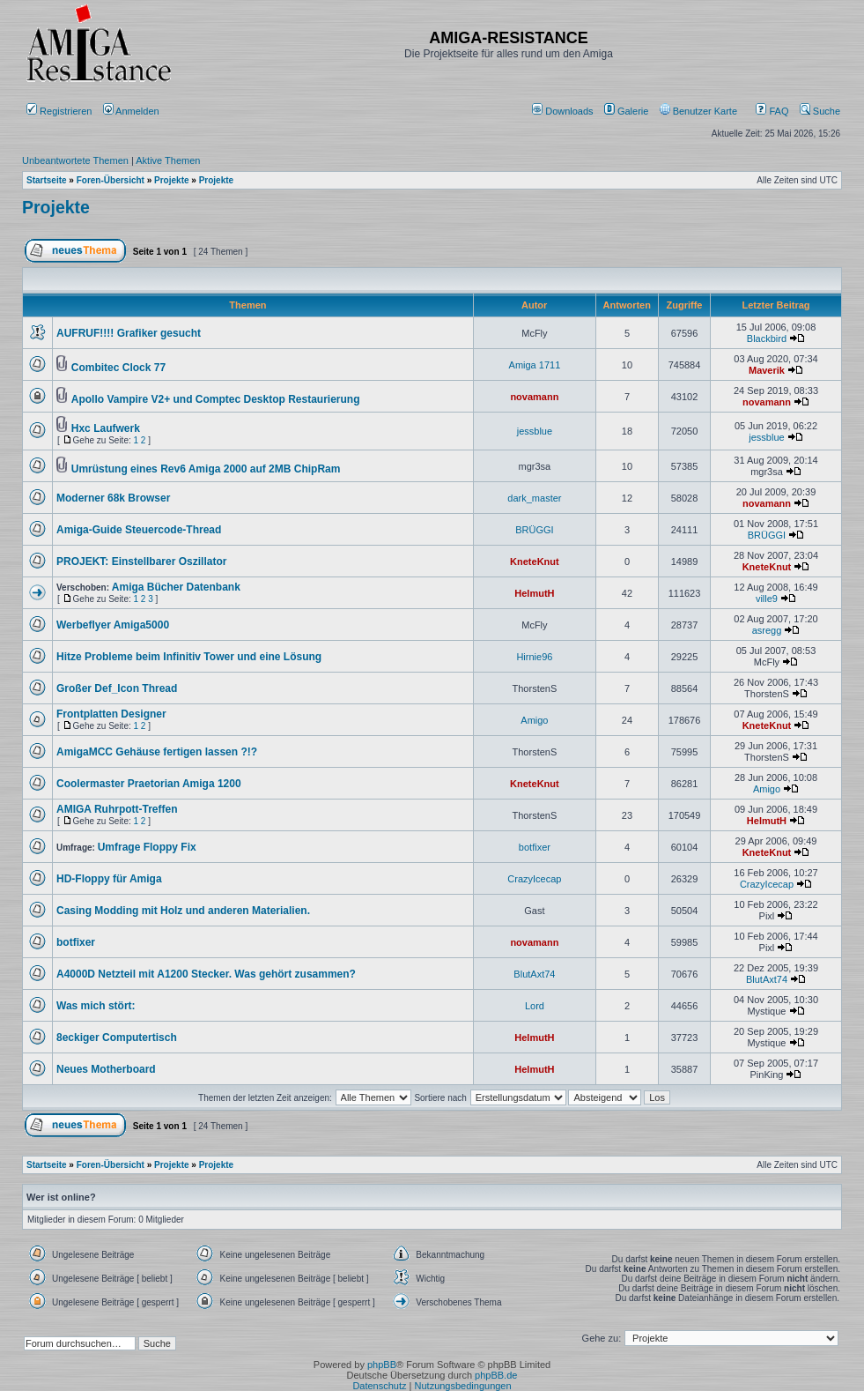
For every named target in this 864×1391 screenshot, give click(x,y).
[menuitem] (564, 111)
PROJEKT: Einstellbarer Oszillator (141, 561)
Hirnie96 (534, 656)
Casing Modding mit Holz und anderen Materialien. (183, 910)
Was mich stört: (96, 1006)
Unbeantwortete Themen (75, 160)
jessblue (534, 431)
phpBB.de (496, 1375)
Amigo (534, 720)
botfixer (534, 847)
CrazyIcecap (534, 879)
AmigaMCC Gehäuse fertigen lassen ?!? (156, 752)
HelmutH (534, 593)
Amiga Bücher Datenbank (176, 587)
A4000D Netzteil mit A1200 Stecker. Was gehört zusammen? (206, 974)
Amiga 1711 (535, 365)
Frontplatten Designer (111, 714)
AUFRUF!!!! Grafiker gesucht (128, 333)
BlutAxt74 (534, 974)
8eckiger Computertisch (116, 1037)
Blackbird (766, 338)
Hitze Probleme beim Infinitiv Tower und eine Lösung (188, 657)
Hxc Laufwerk (105, 428)
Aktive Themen (168, 160)
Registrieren (59, 111)
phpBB (381, 1364)
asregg (767, 630)
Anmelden (132, 111)
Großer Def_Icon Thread (116, 688)
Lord (534, 1005)
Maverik (767, 370)
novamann (534, 396)
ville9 (767, 598)
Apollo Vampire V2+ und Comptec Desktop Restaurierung (215, 399)
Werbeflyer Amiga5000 (112, 625)
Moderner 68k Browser (113, 498)
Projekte (56, 207)
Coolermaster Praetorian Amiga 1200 (148, 783)
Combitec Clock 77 (118, 367)
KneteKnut (534, 561)
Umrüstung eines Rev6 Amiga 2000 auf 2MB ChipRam (206, 469)
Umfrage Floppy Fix (147, 847)
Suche (820, 111)
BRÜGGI (534, 529)
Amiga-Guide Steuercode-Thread (138, 530)
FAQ (772, 111)
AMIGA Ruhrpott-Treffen (117, 809)
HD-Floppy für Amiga (109, 879)
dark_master (534, 498)
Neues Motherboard (106, 1069)
